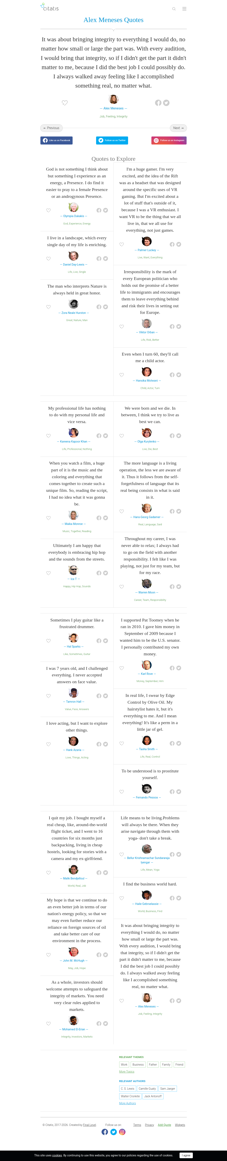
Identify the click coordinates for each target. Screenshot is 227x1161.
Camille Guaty (147, 1094)
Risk (148, 345)
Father (153, 1070)
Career (138, 605)
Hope (83, 973)
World (71, 891)
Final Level (89, 1130)
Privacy (149, 1130)
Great (69, 325)
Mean (149, 875)
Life (70, 277)
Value (68, 714)
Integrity (122, 117)
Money (140, 687)
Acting (84, 763)
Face (75, 714)
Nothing (87, 454)
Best (155, 454)
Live (75, 277)
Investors (77, 1042)
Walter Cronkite (130, 1102)
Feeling (110, 117)
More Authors (127, 1109)
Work (124, 1070)
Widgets (180, 1130)
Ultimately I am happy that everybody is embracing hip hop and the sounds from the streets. (77, 558)
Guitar (86, 659)
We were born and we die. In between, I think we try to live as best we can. (150, 420)
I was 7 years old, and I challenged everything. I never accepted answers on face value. (77, 681)
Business (151, 917)
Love (68, 763)
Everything (156, 263)
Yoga (156, 875)
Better (155, 345)
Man (84, 325)
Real (140, 530)
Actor (150, 393)
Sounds (86, 592)
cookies (57, 1155)
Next (176, 129)
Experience (75, 229)
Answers (84, 714)
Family (166, 1070)
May (70, 973)
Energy (87, 229)
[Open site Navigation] (184, 8)
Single (82, 277)
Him (161, 687)
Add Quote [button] (164, 1130)
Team (146, 605)
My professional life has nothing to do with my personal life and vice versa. (77, 420)
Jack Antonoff (152, 1102)
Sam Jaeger (167, 1094)
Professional (74, 454)
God (65, 229)
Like (66, 659)
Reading (86, 537)
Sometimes (75, 659)
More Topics (127, 1077)
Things (76, 763)
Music (66, 537)
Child (143, 393)
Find (159, 917)
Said (159, 530)
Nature (77, 325)
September (151, 687)
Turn (157, 393)
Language (150, 530)
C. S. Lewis (127, 1094)
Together (76, 537)
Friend (179, 1070)
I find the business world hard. (150, 889)
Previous (53, 129)
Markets (87, 1042)
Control (156, 762)
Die (150, 454)
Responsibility (158, 605)
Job (102, 117)
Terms (137, 1130)
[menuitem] (137, 1131)
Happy (66, 592)
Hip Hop (76, 592)
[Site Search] (174, 8)
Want (146, 263)
